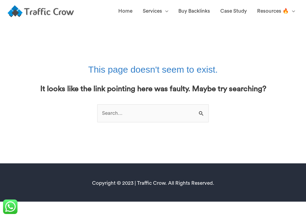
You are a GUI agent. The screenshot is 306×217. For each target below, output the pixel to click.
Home (125, 11)
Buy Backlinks (194, 11)
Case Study (233, 11)
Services (152, 11)
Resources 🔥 (273, 11)
